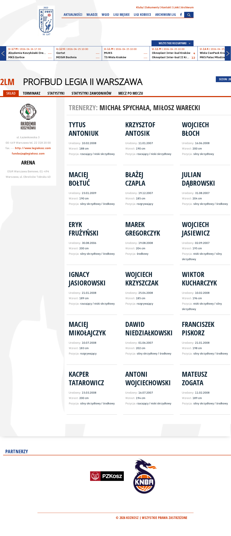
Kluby (139, 7)
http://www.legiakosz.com (33, 148)
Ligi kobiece (142, 14)
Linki (176, 7)
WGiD (105, 14)
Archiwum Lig (165, 14)
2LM (7, 82)
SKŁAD (11, 93)
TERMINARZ (31, 93)
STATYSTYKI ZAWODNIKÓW (91, 93)
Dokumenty (152, 7)
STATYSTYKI (56, 93)
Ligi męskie (121, 14)
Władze (92, 14)
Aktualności (73, 14)
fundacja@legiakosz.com (28, 153)
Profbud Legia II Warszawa (82, 81)
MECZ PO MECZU (130, 93)
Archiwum (187, 7)
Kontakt (166, 7)
